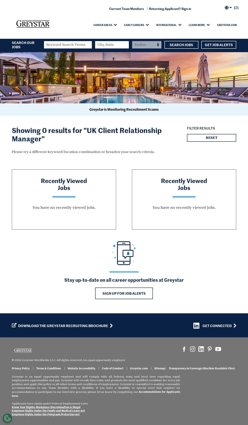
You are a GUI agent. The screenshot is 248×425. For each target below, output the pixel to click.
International (166, 25)
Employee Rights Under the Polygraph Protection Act (46, 414)
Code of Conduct (112, 368)
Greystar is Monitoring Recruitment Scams (124, 109)
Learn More (197, 25)
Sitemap (159, 368)
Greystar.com (227, 25)
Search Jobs (181, 45)
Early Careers (134, 25)
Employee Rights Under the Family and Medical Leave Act (48, 410)
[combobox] (112, 45)
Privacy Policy (21, 368)
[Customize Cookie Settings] (7, 418)
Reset (211, 138)
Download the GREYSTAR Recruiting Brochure (60, 326)
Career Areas (102, 25)
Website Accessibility (81, 368)
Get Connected (212, 326)
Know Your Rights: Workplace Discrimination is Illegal (46, 407)
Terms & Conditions (48, 368)
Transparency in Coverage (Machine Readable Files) (202, 368)
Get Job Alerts (218, 45)
